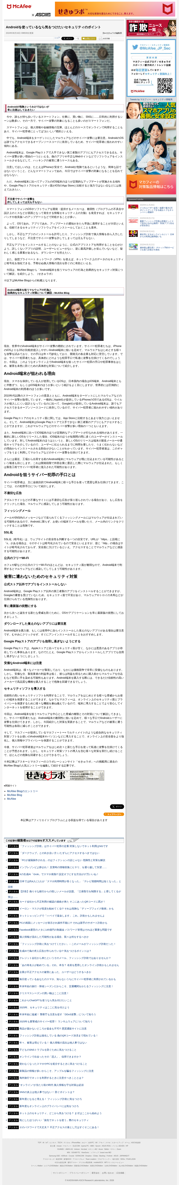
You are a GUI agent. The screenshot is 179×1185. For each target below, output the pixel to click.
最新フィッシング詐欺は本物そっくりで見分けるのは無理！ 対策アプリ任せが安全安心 (157, 223)
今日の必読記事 (60, 1162)
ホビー (84, 1143)
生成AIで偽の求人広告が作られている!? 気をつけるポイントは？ (55, 950)
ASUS (116, 1156)
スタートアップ (117, 1143)
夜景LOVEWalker (96, 1166)
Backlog (102, 1156)
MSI (68, 1152)
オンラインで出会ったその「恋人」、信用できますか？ (50, 1056)
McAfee (11, 798)
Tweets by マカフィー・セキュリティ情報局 (151, 99)
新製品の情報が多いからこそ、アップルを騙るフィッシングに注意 (56, 1070)
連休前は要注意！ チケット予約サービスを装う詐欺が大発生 (157, 248)
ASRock (64, 1156)
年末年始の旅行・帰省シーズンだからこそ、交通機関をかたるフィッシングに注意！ (66, 986)
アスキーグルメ (78, 1159)
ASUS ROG (106, 1146)
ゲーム (127, 1143)
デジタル (67, 1143)
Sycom (97, 1146)
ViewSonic (85, 1152)
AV (96, 1143)
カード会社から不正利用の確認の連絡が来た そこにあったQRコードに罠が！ (62, 901)
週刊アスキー (73, 1162)
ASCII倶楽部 (136, 1143)
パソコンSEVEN (118, 1146)
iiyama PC (85, 1146)
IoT (47, 1143)
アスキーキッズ (48, 1159)
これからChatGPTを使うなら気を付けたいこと (45, 1000)
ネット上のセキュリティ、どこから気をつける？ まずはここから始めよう (60, 1113)
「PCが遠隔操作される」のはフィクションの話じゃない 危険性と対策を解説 (62, 860)
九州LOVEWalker (110, 1166)
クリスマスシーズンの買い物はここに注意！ (44, 993)
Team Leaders (91, 1159)
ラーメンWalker (37, 1166)
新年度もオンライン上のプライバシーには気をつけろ (49, 1106)
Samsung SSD (54, 1156)
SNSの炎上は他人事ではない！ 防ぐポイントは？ (47, 1092)
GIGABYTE (75, 1152)
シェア (57, 38)
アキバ (101, 1143)
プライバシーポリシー (79, 1173)
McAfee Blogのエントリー (22, 791)
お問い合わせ (108, 1173)
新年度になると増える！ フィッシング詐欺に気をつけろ (50, 1099)
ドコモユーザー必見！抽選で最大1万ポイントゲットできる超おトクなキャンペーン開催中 (157, 210)
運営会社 (95, 1173)
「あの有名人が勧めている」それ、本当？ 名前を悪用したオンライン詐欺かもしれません (69, 965)
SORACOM (79, 1156)
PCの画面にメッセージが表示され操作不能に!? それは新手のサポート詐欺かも (63, 922)
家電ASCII (67, 1159)
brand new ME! (105, 1152)
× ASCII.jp (40, 14)
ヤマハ (112, 1149)
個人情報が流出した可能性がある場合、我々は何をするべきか (54, 936)
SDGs (122, 1159)
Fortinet (109, 1156)
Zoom (119, 1149)
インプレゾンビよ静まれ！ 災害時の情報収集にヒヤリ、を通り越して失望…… (63, 867)
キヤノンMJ (92, 1149)
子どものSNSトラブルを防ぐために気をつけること (48, 1049)
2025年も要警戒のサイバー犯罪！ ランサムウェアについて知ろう (56, 1021)
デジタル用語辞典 (85, 1162)
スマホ (107, 1143)
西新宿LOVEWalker (81, 1166)
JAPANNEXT (124, 1156)
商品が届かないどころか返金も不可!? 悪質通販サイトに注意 (53, 1028)
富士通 (52, 1146)
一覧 (77, 39)
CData (95, 1156)
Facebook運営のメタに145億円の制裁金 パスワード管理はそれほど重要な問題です (65, 929)
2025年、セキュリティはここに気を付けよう (44, 1007)
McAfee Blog (14, 795)
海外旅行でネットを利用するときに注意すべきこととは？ (51, 1077)
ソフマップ (95, 1152)
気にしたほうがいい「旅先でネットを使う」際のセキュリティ (54, 1120)
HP (127, 1146)
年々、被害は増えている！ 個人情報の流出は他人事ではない (53, 1042)
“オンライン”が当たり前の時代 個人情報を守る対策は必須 (51, 1085)
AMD (92, 1146)
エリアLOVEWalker (51, 1166)
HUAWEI (60, 1149)
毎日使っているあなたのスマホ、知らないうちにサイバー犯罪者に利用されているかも (67, 979)
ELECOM (76, 1146)
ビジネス (52, 1143)
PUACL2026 (131, 1159)
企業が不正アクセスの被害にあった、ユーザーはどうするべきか (55, 972)
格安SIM (59, 1159)
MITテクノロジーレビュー (114, 1162)
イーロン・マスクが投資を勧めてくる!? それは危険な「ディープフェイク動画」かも (66, 908)
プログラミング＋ (104, 1159)
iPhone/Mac (76, 1143)
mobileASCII (98, 1162)
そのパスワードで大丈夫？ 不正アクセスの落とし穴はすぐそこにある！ (59, 1127)
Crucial (71, 1156)
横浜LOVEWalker (66, 1166)
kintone (77, 1149)
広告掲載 (120, 1173)
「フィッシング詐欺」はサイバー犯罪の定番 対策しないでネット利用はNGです (63, 846)
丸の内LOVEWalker (126, 1166)
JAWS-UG (69, 1149)
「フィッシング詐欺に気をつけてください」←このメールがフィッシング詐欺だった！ (67, 944)
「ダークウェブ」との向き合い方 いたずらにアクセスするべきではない (59, 853)
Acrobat (84, 1149)
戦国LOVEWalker (141, 1166)
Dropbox (88, 1156)
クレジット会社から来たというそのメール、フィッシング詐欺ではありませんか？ (65, 958)
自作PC (91, 1143)
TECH (60, 1143)
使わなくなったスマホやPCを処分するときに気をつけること (53, 1063)
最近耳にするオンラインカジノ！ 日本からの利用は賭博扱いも (157, 235)
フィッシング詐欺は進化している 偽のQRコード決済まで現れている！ (58, 1035)
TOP (39, 1143)
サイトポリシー (60, 1173)
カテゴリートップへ (114, 814)
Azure (101, 1149)
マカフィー (21, 7)
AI (43, 1143)
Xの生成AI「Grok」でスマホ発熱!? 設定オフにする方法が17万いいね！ (59, 874)
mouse (59, 1146)
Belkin (106, 1149)
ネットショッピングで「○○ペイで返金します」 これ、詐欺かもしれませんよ (62, 915)
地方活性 (115, 1159)
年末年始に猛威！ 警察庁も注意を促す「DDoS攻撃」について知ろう (57, 1014)
